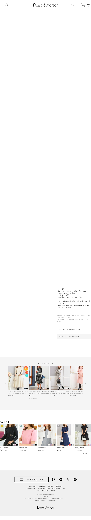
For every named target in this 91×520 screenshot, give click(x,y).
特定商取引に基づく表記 (44, 488)
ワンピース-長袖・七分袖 (72, 336)
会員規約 (37, 490)
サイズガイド (63, 329)
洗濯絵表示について (74, 329)
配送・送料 (50, 486)
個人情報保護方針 (30, 488)
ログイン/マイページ (75, 5)
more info (34, 398)
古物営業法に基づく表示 (58, 488)
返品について (59, 486)
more (85, 454)
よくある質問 (42, 486)
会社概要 (53, 490)
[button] (6, 383)
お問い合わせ (45, 490)
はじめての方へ (32, 486)
